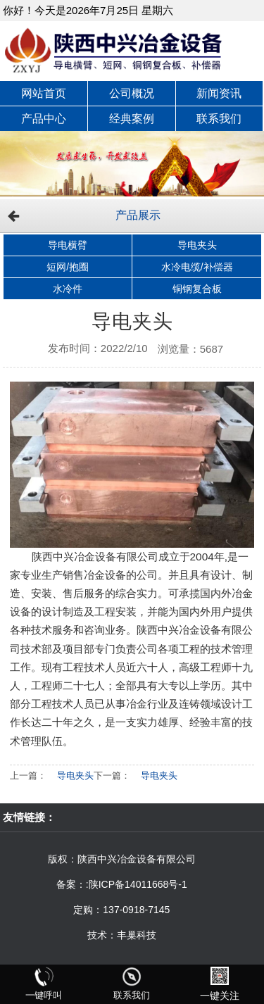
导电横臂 (67, 245)
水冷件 (67, 288)
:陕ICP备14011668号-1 (136, 884)
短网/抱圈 (67, 266)
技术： (102, 935)
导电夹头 (197, 245)
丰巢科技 (136, 935)
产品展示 (138, 215)
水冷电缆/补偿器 (197, 266)
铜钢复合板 (197, 288)
